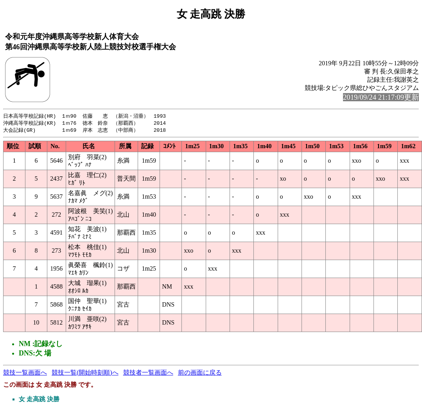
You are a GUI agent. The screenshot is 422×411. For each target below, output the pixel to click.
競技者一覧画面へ (148, 373)
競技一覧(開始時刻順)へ (85, 373)
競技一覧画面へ (25, 373)
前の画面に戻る (200, 373)
